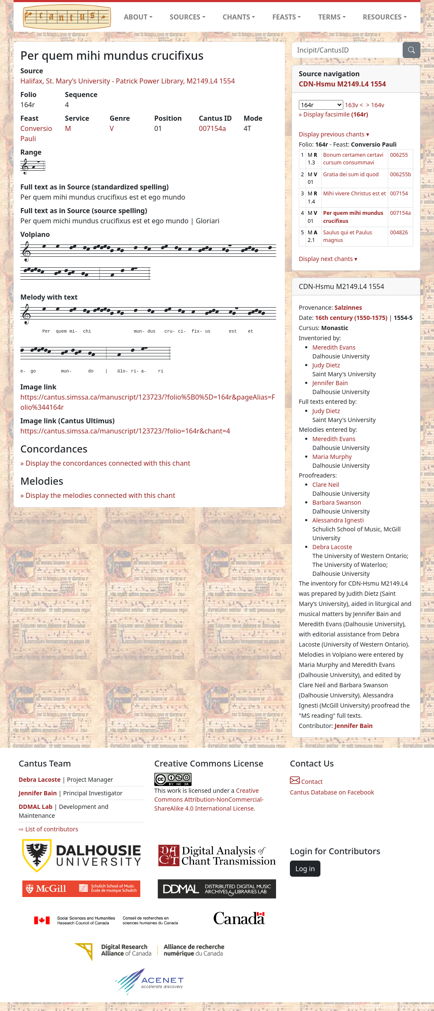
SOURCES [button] (185, 17)
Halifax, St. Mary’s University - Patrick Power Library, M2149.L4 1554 (127, 81)
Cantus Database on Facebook (332, 792)
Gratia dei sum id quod (351, 174)
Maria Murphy (332, 457)
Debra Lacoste (332, 547)
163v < (354, 105)
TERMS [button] (329, 17)
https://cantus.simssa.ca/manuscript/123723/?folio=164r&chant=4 (125, 431)
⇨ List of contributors (48, 829)
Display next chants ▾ (328, 259)
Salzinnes (348, 307)
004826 (399, 232)
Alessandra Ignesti (338, 520)
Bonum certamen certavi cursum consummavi (353, 158)
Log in (305, 868)
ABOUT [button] (135, 17)
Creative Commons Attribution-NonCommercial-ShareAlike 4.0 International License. (209, 799)
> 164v (375, 105)
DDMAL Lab (36, 807)
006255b (400, 174)
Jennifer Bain (330, 383)
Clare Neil (325, 485)
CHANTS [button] (236, 17)
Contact (306, 782)
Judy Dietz (326, 365)
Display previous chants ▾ (334, 134)
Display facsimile (335, 114)
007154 (399, 193)
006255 (399, 154)
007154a (212, 128)
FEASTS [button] (284, 17)
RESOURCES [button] (382, 17)
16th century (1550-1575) (351, 318)
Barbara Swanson (336, 502)
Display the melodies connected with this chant (100, 495)
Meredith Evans (334, 347)
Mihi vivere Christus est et (354, 193)
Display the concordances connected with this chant (107, 463)
